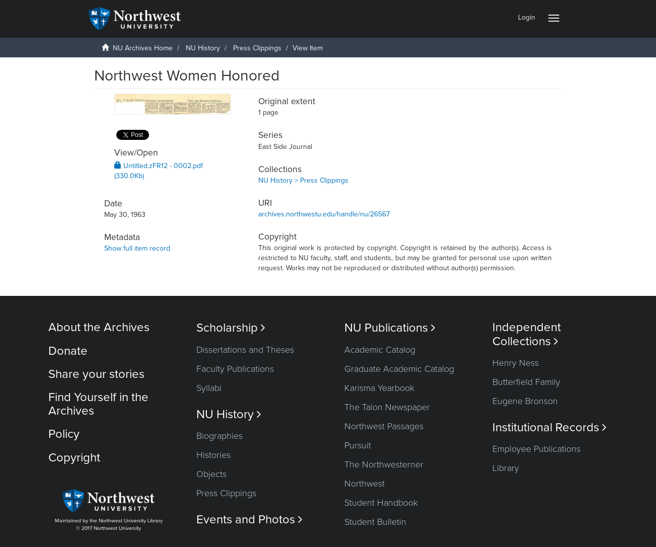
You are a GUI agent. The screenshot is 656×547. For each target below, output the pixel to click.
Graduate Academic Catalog (399, 368)
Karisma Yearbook (379, 388)
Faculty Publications (235, 368)
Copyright (74, 457)
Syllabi (209, 388)
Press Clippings (257, 48)
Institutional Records (549, 427)
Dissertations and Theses (245, 349)
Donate (68, 351)
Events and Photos (249, 519)
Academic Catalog (379, 349)
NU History (203, 48)
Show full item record (137, 248)
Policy (64, 434)
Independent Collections (526, 334)
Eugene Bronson (525, 401)
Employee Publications (536, 448)
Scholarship (230, 328)
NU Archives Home (143, 48)
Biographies (219, 435)
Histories (213, 454)
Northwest (364, 483)
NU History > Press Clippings (303, 180)
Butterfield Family (526, 381)
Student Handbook (381, 502)
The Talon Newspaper (387, 407)
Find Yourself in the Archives (98, 404)
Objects (211, 474)
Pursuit (357, 445)
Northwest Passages (383, 426)
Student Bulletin (375, 521)
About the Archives (99, 327)
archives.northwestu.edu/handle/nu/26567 (324, 214)
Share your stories (96, 374)
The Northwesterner (383, 464)
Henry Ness (515, 362)
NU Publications (389, 328)
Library (505, 468)
